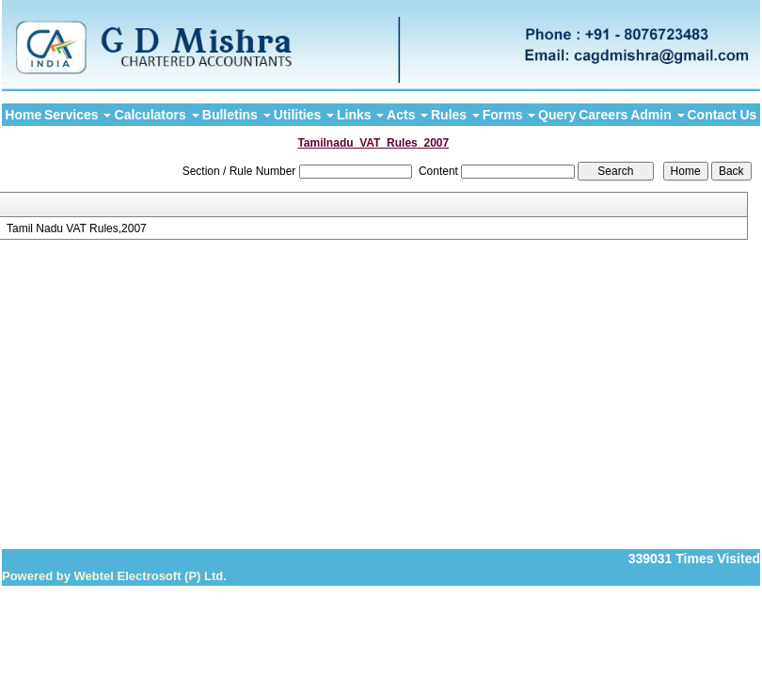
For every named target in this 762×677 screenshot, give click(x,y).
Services (78, 114)
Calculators (157, 114)
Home (23, 114)
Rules (455, 114)
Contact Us (721, 114)
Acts (407, 114)
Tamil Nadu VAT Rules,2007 (77, 228)
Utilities (304, 114)
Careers (603, 114)
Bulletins (236, 114)
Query (557, 114)
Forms (509, 114)
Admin (657, 114)
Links (360, 114)
